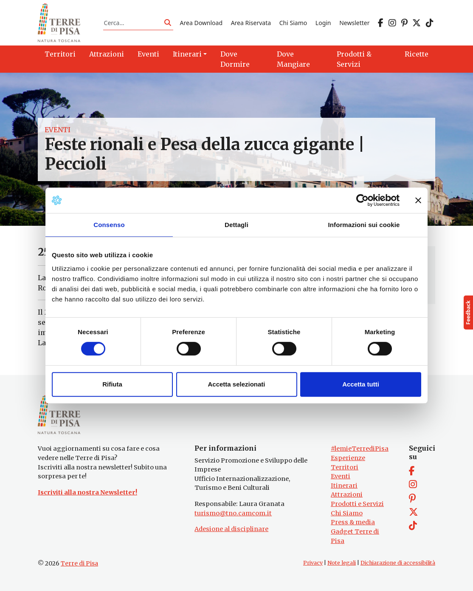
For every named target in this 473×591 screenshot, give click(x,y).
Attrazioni (347, 495)
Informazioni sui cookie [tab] (364, 224)
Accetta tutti (360, 384)
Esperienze (348, 458)
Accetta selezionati (236, 384)
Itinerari (344, 485)
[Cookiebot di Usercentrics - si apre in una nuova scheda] (362, 200)
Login (323, 23)
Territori (344, 467)
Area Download (201, 23)
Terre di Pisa (79, 563)
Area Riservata (251, 23)
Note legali (341, 563)
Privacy (313, 563)
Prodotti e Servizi (357, 504)
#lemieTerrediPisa (360, 449)
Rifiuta (112, 384)
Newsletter (354, 23)
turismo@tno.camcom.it (233, 513)
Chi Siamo (293, 23)
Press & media (353, 522)
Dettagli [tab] (236, 224)
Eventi (57, 129)
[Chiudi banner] (418, 200)
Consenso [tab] (108, 224)
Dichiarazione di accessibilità (397, 563)
